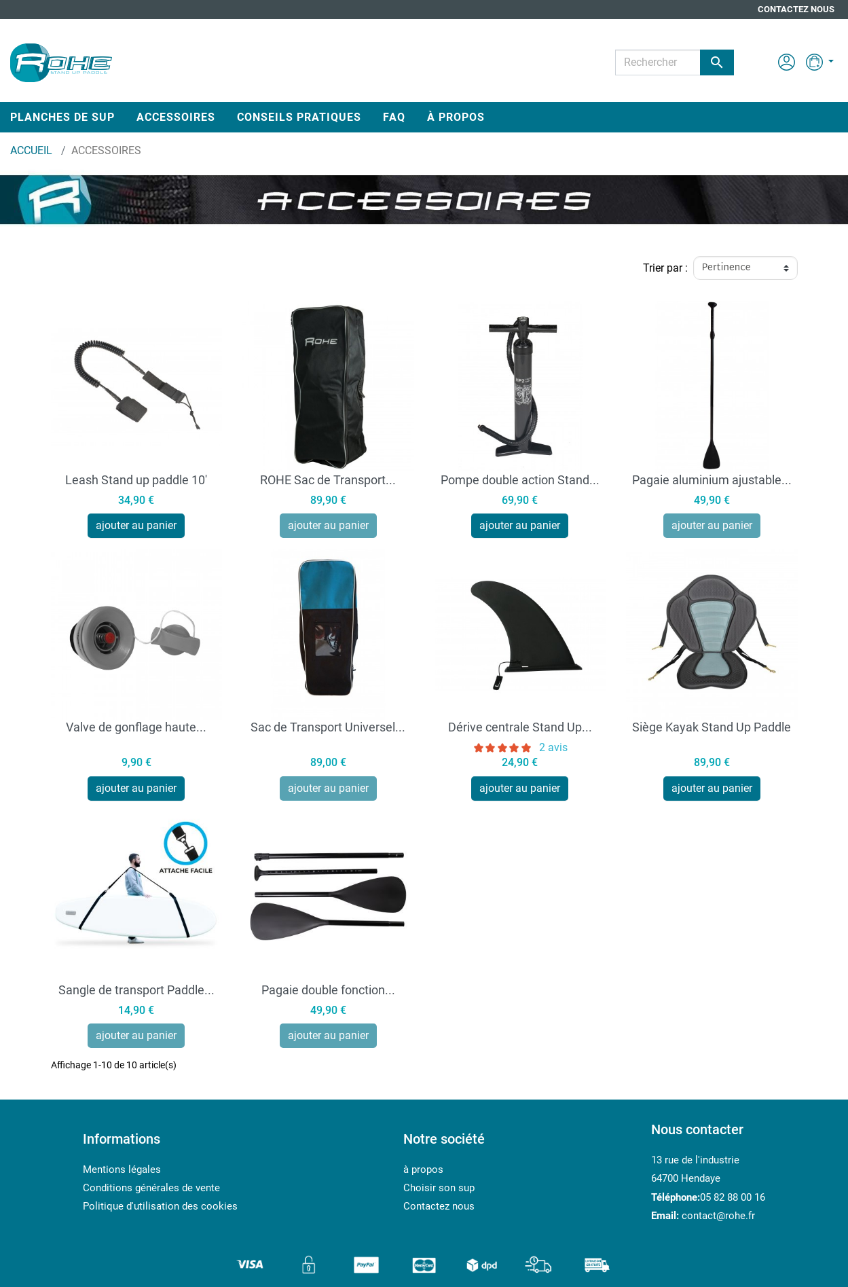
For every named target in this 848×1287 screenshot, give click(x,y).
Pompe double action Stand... (520, 480)
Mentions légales (122, 1169)
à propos (423, 1169)
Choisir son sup (439, 1188)
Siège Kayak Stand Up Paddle (711, 727)
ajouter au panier (136, 525)
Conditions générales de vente (151, 1188)
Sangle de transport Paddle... (136, 990)
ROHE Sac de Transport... (328, 480)
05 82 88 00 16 (732, 1197)
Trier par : (665, 267)
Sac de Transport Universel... (328, 727)
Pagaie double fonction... (328, 990)
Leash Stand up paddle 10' (136, 480)
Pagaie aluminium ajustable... (712, 480)
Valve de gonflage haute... (136, 727)
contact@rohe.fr (718, 1216)
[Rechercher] (674, 62)
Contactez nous (796, 9)
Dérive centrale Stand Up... (520, 727)
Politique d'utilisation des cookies (160, 1206)
